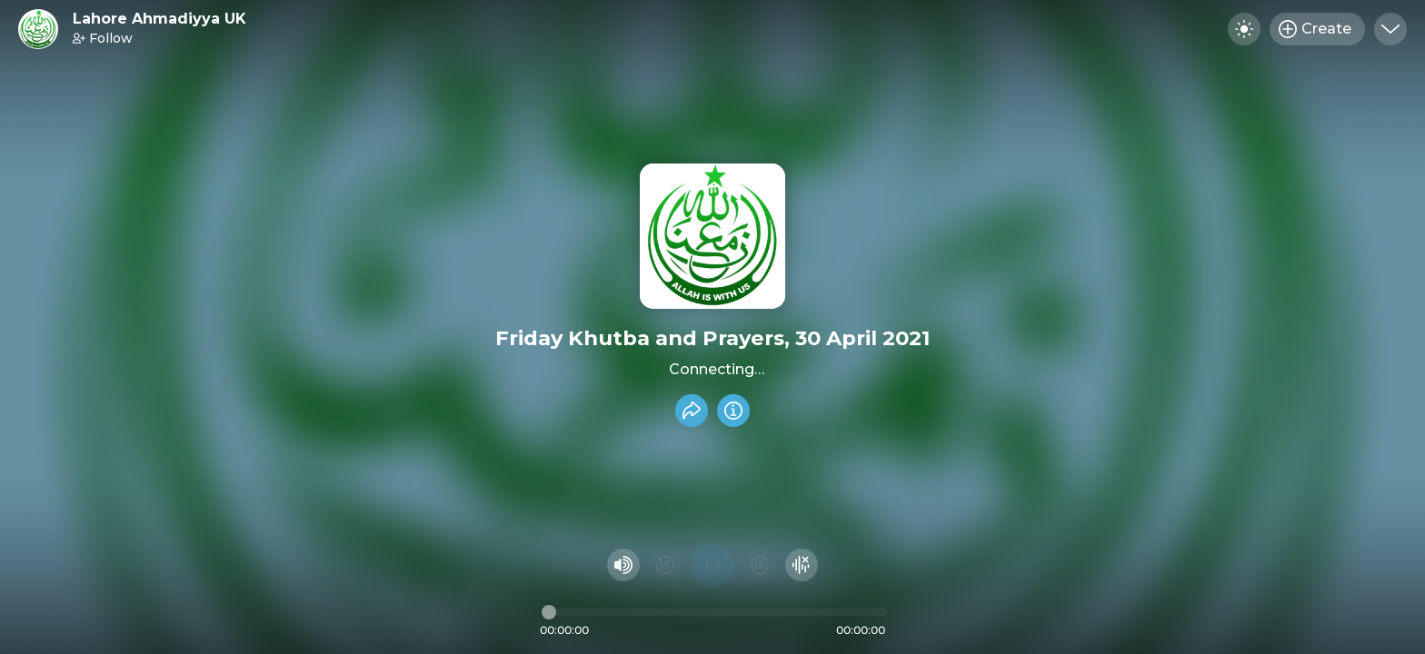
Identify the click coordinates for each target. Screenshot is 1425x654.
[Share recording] (691, 410)
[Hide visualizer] (801, 565)
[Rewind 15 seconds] (665, 565)
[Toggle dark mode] (1244, 29)
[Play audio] (712, 565)
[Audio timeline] (714, 612)
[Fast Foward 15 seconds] (759, 565)
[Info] (733, 410)
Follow (103, 38)
